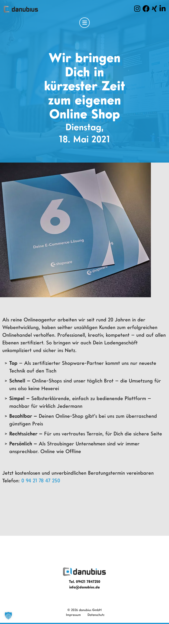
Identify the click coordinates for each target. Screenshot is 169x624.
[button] (8, 615)
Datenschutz (96, 615)
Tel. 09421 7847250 (84, 581)
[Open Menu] (84, 22)
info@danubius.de (84, 587)
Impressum (73, 615)
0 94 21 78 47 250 (40, 480)
